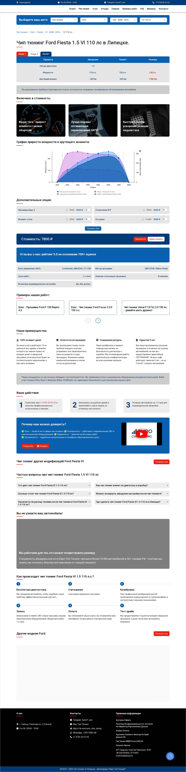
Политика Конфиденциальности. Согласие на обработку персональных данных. (134, 725)
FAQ (142, 9)
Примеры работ (129, 9)
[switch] (88, 209)
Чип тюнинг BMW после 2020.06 (129, 741)
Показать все (93, 228)
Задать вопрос (156, 239)
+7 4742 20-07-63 (48, 403)
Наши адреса (24, 2)
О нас (95, 9)
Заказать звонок (123, 745)
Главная (115, 9)
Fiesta (40, 32)
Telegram (42, 446)
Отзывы (105, 9)
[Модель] (123, 20)
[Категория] (64, 20)
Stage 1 (22, 54)
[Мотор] (153, 20)
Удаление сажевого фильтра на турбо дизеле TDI (132, 736)
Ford (32, 32)
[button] (97, 320)
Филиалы (151, 9)
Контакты (163, 9)
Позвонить (28, 446)
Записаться (140, 239)
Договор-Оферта (123, 720)
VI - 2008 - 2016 (53, 32)
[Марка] (93, 20)
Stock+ (46, 54)
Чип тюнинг (84, 9)
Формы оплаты (122, 731)
